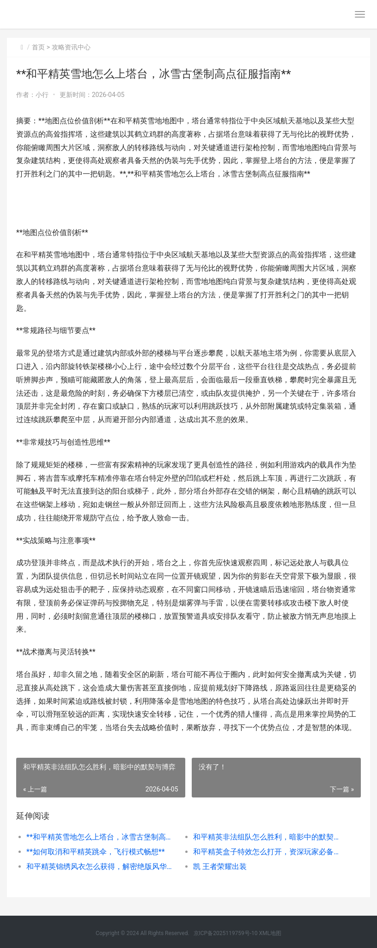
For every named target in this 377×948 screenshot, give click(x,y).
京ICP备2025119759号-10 (226, 933)
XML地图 (270, 933)
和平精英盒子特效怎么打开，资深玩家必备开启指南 (268, 851)
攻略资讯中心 (71, 47)
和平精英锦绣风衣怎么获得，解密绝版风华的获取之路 (101, 866)
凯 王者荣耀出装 (220, 866)
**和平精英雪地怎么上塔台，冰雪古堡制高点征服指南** (101, 837)
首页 (38, 47)
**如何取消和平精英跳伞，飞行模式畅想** (95, 851)
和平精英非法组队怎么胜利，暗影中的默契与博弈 (268, 837)
